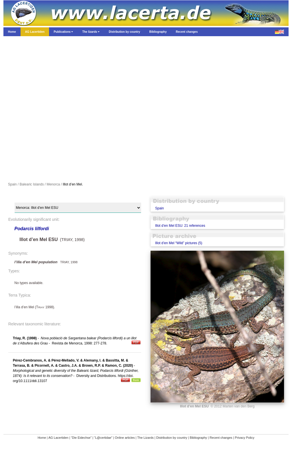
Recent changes (221, 437)
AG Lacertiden (58, 437)
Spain (159, 208)
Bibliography (198, 437)
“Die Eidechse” (81, 437)
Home (42, 437)
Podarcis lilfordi (32, 228)
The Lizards (145, 437)
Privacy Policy (244, 437)
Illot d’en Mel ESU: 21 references (180, 226)
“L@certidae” (103, 437)
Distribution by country (171, 437)
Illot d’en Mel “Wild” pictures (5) (178, 243)
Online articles (125, 437)
